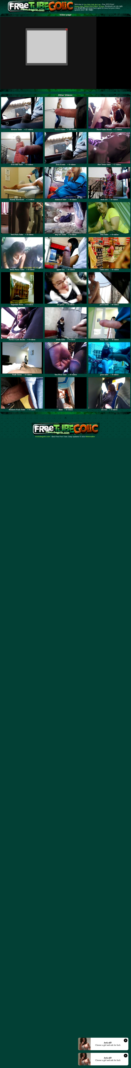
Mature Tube (78, 6)
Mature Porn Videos (91, 6)
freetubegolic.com (42, 437)
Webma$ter (90, 437)
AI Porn (101, 6)
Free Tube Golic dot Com (92, 4)
